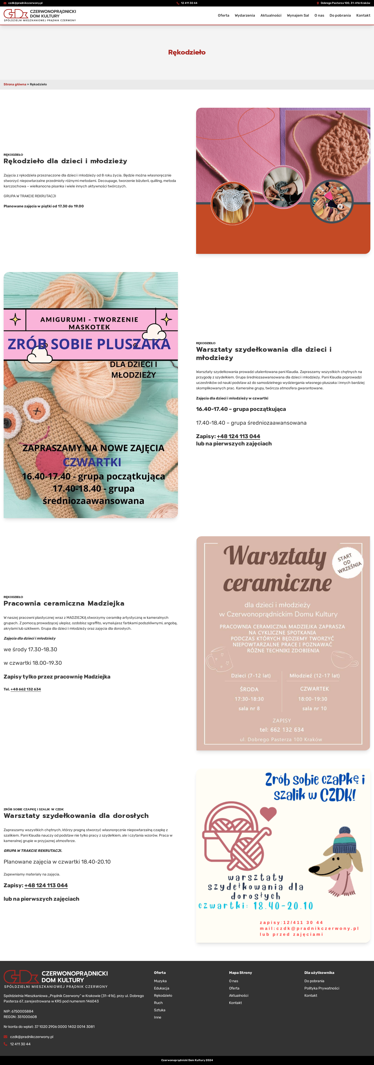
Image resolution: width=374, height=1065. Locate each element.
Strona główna (15, 84)
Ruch (158, 1003)
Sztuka (159, 1010)
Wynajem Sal (298, 15)
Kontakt (363, 15)
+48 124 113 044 (238, 436)
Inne (157, 1017)
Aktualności (271, 15)
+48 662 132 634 (26, 689)
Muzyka (160, 981)
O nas (319, 15)
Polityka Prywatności (321, 988)
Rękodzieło (163, 995)
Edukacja (161, 988)
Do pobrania (340, 15)
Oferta (223, 15)
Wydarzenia (245, 15)
